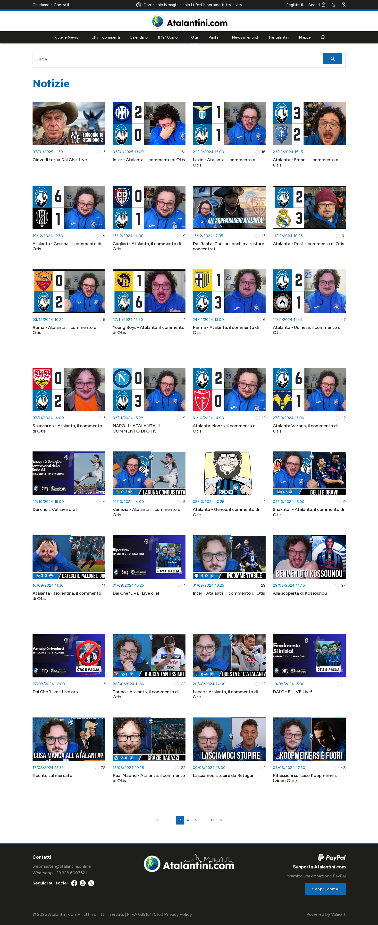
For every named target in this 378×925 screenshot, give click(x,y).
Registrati (294, 4)
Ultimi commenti (106, 37)
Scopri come (325, 889)
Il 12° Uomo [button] (168, 37)
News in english (245, 37)
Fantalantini (279, 37)
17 (212, 820)
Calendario (139, 37)
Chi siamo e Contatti (51, 4)
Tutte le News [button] (65, 37)
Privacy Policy (178, 914)
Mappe (305, 37)
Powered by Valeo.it (326, 914)
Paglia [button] (213, 37)
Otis (195, 37)
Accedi (317, 4)
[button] (322, 37)
